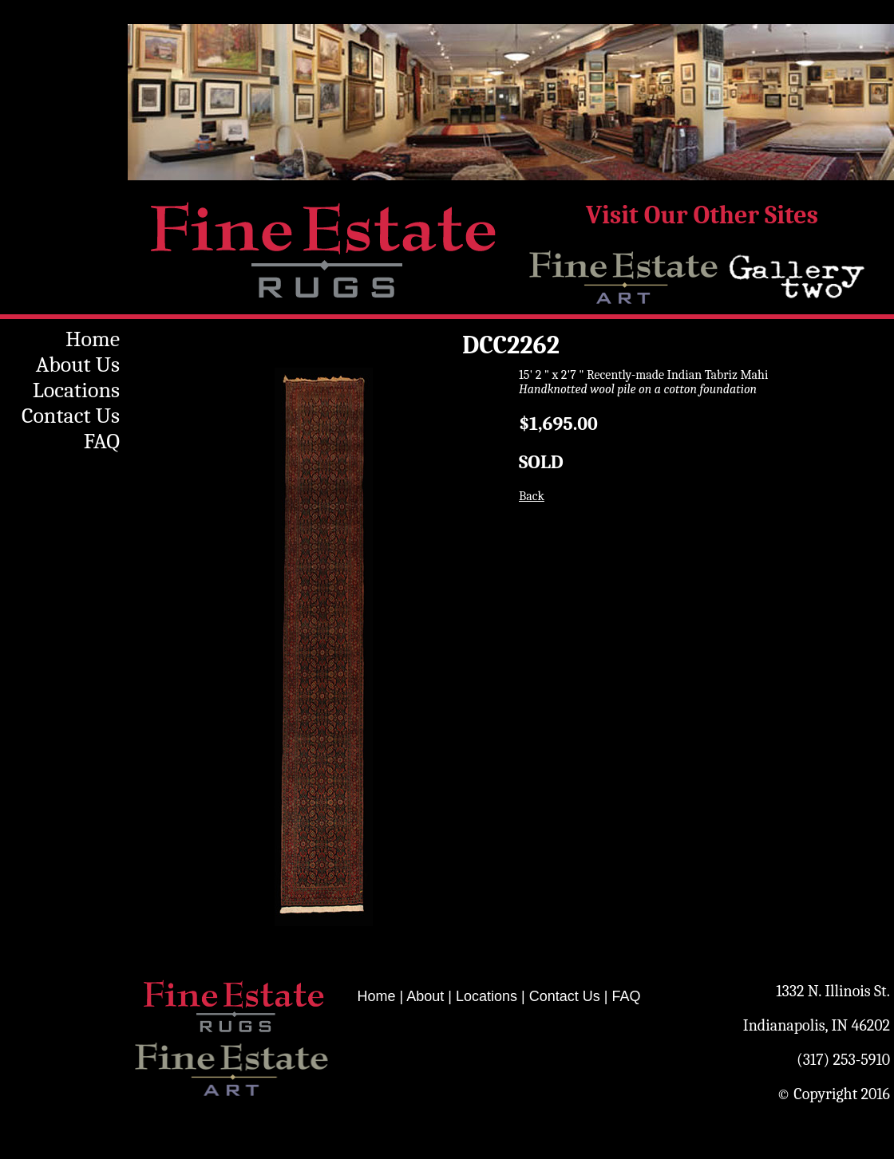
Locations (76, 390)
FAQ (102, 441)
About (425, 996)
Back (531, 496)
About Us (78, 364)
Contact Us (71, 415)
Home (92, 339)
